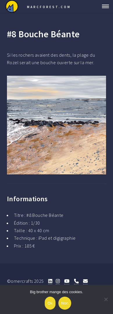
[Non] (106, 299)
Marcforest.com (49, 7)
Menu (103, 6)
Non (65, 303)
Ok (50, 303)
